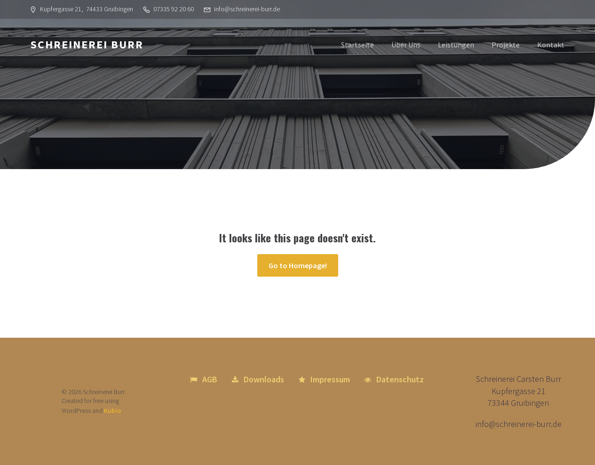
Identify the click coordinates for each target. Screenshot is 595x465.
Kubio (112, 410)
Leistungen (456, 44)
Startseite (357, 44)
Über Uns (405, 44)
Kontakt (550, 44)
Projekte (506, 44)
